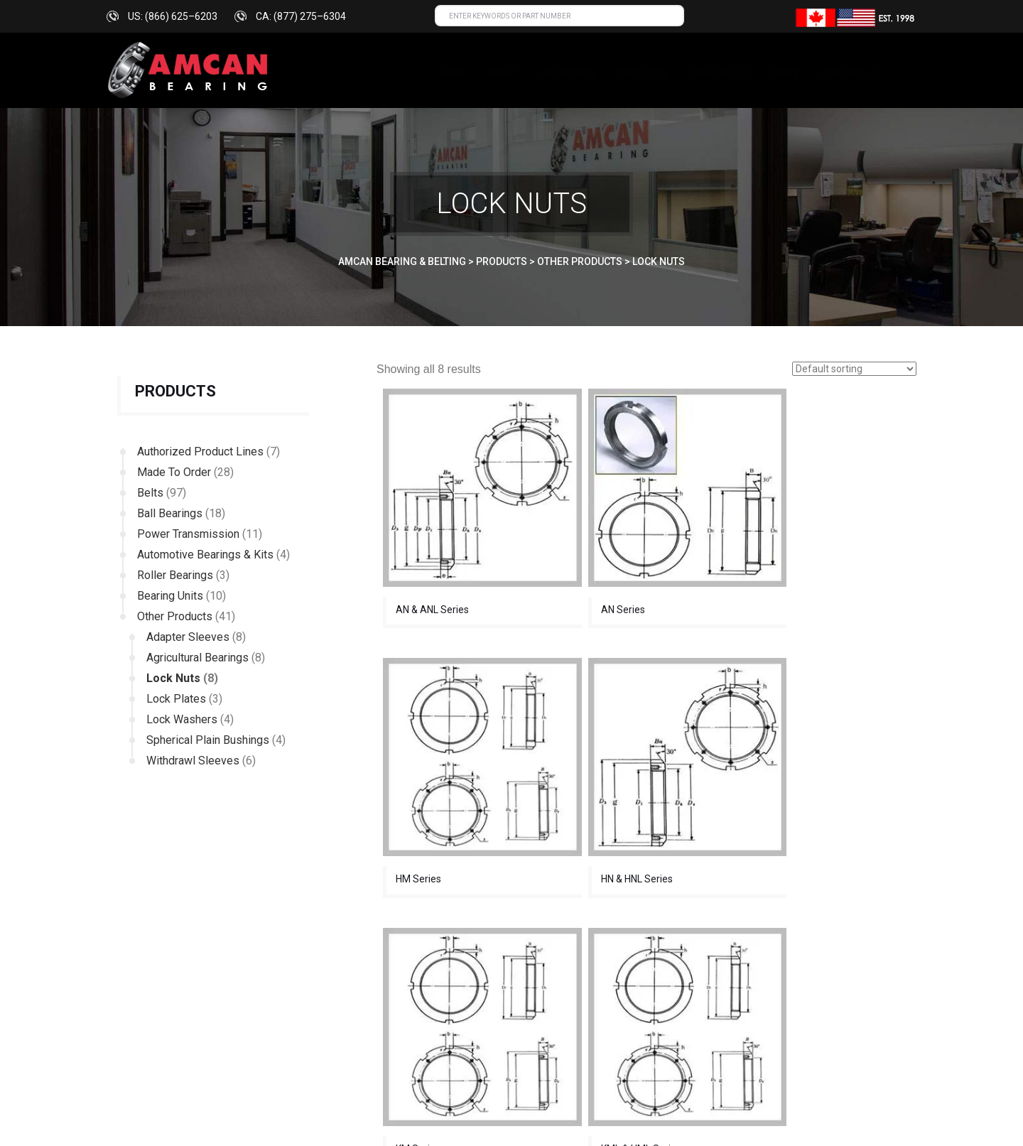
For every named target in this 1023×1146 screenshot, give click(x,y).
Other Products (174, 616)
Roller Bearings (175, 575)
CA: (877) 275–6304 (301, 16)
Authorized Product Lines (200, 451)
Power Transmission (188, 534)
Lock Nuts (173, 678)
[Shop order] (854, 369)
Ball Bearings (169, 513)
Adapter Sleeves (187, 637)
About (502, 73)
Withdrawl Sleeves (192, 760)
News (785, 73)
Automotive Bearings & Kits (205, 554)
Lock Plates (176, 699)
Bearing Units (170, 595)
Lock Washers (181, 719)
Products (642, 73)
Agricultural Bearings (197, 657)
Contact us (850, 73)
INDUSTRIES (567, 73)
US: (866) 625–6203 (172, 16)
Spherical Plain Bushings (207, 740)
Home (450, 73)
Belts (150, 492)
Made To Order (174, 472)
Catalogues (719, 73)
